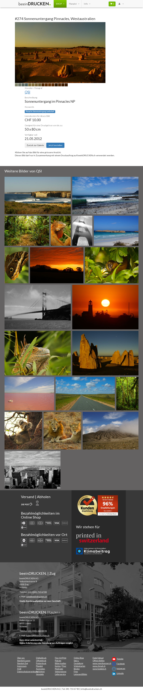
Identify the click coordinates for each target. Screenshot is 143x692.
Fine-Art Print (60, 658)
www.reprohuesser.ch (102, 663)
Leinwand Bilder (80, 674)
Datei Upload (98, 658)
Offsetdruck (41, 661)
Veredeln (40, 674)
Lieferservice (60, 674)
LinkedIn (120, 673)
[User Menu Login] (121, 4)
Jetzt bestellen (55, 145)
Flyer (64, 666)
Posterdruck (41, 663)
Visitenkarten (79, 666)
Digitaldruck (41, 658)
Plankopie (59, 669)
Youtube (120, 659)
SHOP (60, 3)
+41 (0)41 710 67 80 (37, 592)
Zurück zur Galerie (35, 145)
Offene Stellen (99, 661)
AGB (19, 669)
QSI (27, 92)
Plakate (58, 661)
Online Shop (79, 658)
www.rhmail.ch (99, 666)
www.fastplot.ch (99, 669)
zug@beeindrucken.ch (36, 596)
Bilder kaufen (60, 663)
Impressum (22, 666)
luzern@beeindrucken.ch (37, 635)
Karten (58, 666)
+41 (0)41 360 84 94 (37, 631)
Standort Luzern (23, 661)
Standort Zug (22, 663)
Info (87, 3)
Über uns (21, 658)
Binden (77, 669)
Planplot (74, 3)
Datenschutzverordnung (27, 671)
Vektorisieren (60, 671)
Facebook (121, 664)
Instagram (121, 668)
